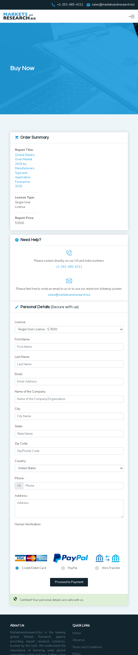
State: (19, 426)
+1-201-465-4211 (69, 267)
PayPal (72, 568)
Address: (21, 496)
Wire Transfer (111, 568)
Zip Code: (21, 444)
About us (78, 640)
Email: (19, 374)
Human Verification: (28, 524)
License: (20, 322)
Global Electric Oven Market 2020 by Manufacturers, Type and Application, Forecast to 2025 (25, 171)
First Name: (22, 339)
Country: (20, 461)
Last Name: (22, 357)
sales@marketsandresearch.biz (113, 4)
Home (76, 633)
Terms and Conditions (87, 647)
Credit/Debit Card (34, 568)
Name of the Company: (30, 392)
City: (18, 409)
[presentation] (50, 537)
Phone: (19, 478)
